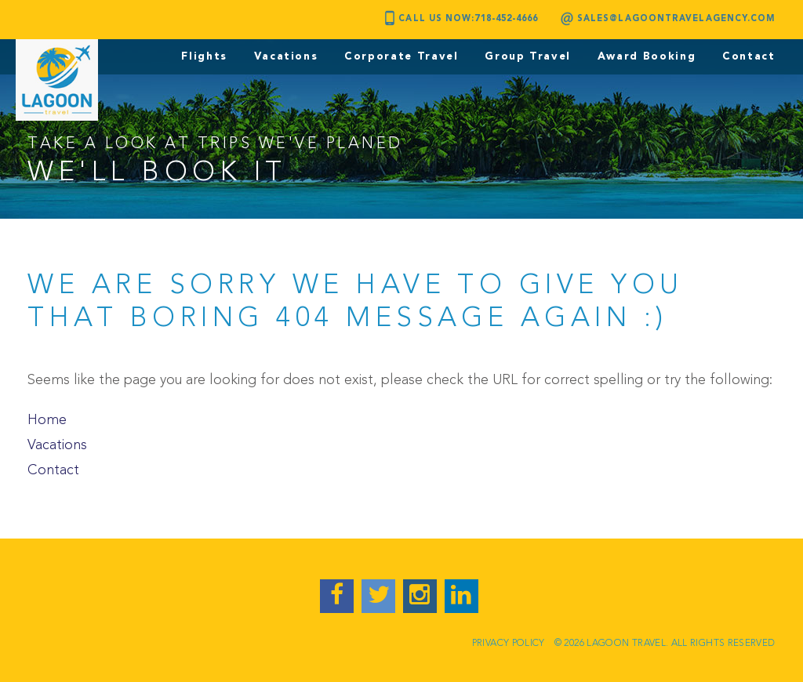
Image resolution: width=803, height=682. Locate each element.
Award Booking (647, 57)
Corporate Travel (401, 57)
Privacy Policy (508, 643)
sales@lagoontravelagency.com (676, 19)
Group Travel (528, 57)
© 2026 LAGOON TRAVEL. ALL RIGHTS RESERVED (665, 643)
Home (47, 420)
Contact (749, 57)
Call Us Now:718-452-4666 (468, 19)
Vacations (286, 57)
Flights (204, 57)
